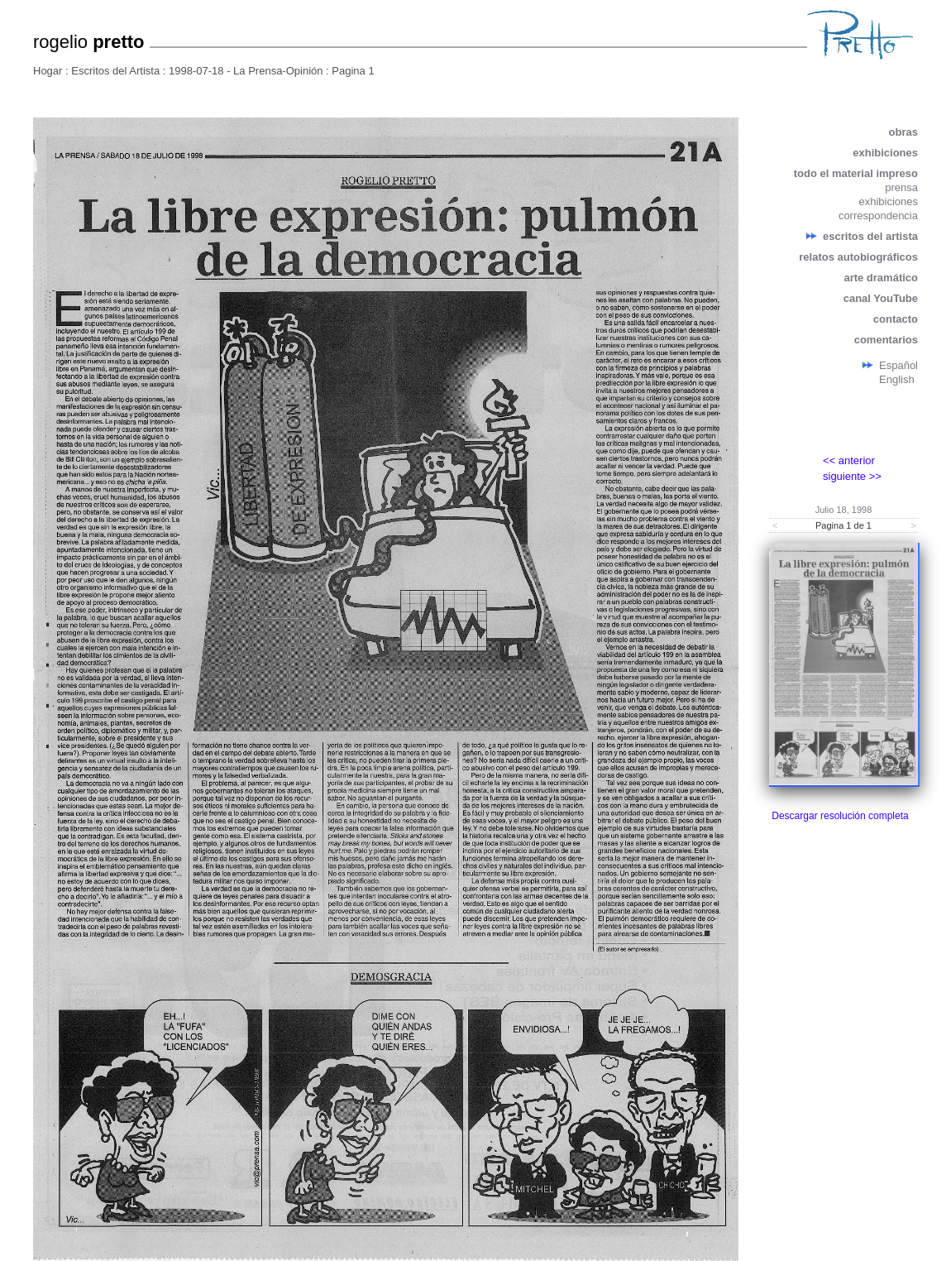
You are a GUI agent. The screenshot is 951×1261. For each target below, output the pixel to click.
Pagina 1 (353, 71)
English (897, 379)
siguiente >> (852, 476)
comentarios (886, 339)
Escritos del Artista (115, 71)
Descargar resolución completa (840, 816)
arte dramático (880, 277)
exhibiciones (885, 152)
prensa (901, 187)
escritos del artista (870, 236)
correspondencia (878, 215)
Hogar (47, 71)
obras (903, 132)
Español (898, 365)
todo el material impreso (856, 173)
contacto (895, 319)
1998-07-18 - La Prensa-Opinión (246, 71)
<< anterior (849, 460)
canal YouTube (880, 298)
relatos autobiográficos (858, 257)
